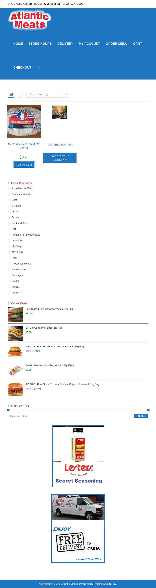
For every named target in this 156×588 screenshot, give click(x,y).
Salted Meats (19, 269)
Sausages (17, 275)
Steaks (16, 281)
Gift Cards (17, 240)
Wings (15, 292)
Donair (15, 217)
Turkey (15, 286)
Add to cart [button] (24, 164)
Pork (14, 257)
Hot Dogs (17, 246)
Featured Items (20, 223)
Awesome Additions (22, 194)
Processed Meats (21, 263)
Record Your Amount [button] (60, 158)
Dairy (15, 211)
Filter (141, 416)
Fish (14, 228)
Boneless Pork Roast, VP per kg (24, 145)
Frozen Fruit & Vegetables (26, 234)
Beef (14, 200)
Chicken (16, 205)
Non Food (17, 252)
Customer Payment (60, 144)
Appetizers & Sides (22, 188)
